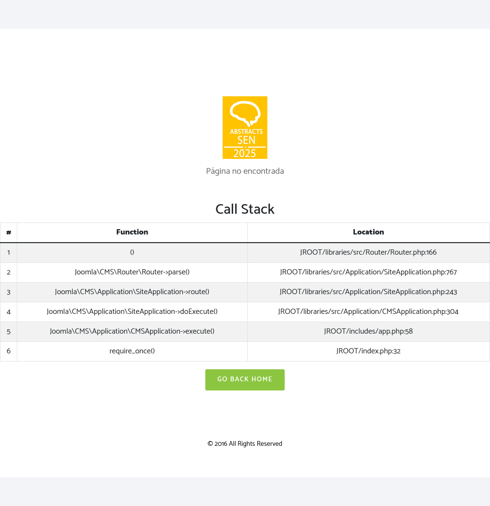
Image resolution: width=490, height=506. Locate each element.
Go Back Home (245, 379)
